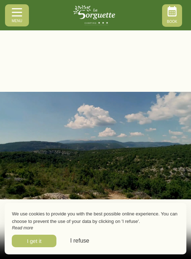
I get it (34, 241)
